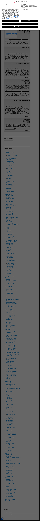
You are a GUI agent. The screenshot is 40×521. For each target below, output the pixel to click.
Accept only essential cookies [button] (20, 23)
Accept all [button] (10, 20)
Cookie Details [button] (20, 28)
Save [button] (29, 20)
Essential (23, 3)
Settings (7, 17)
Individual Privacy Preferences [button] (20, 26)
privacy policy (16, 15)
